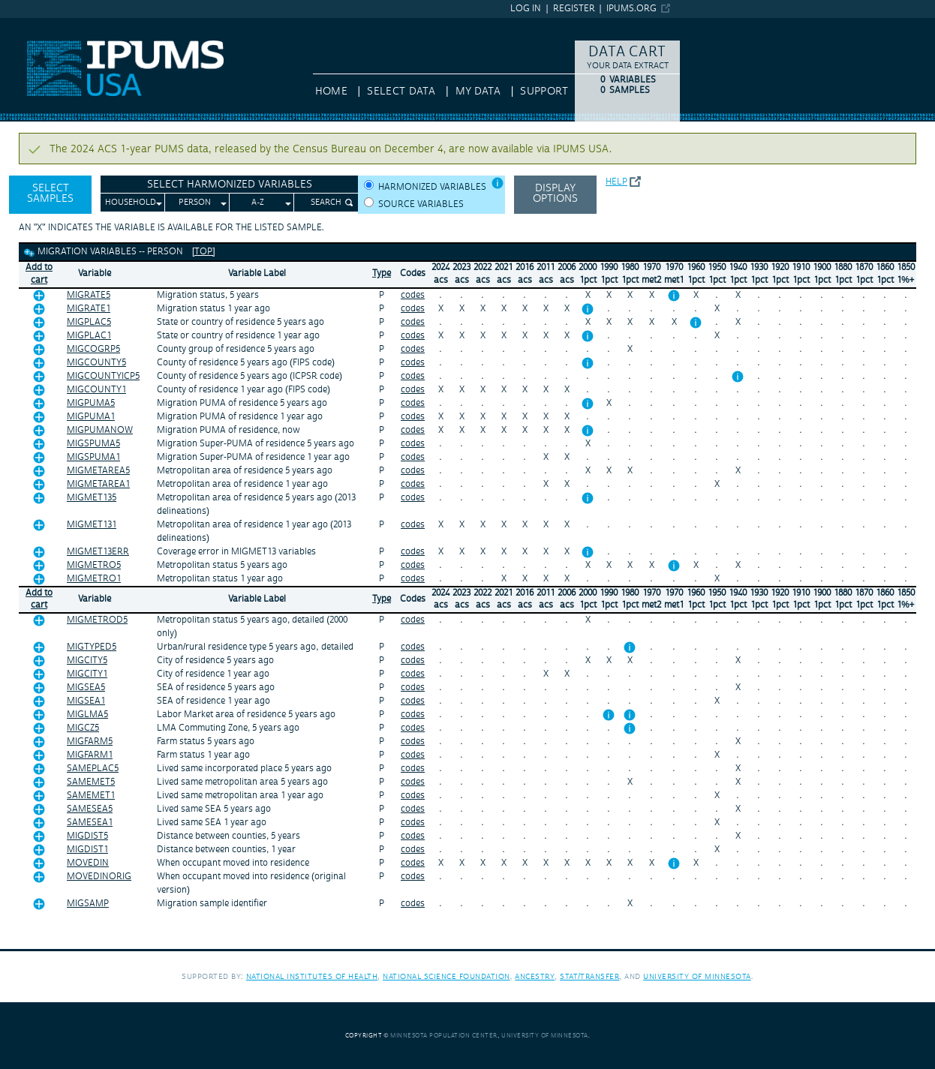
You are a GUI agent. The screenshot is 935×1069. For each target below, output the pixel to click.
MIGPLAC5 (89, 322)
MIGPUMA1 (91, 416)
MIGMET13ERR (98, 551)
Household (130, 202)
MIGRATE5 (88, 295)
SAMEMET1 (91, 795)
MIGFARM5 (90, 741)
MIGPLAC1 (89, 335)
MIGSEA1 (86, 701)
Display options (555, 194)
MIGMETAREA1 (98, 484)
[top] (203, 251)
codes (413, 295)
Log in (525, 8)
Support (543, 91)
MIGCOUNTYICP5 (103, 376)
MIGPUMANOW (100, 430)
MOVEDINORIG (99, 876)
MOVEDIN (88, 863)
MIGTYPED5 (91, 647)
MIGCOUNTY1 (96, 389)
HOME (331, 91)
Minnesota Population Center (444, 1035)
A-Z (257, 202)
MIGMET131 (91, 524)
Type (381, 273)
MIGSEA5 (86, 687)
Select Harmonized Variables (229, 184)
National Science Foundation (446, 976)
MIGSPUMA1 (93, 457)
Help (616, 182)
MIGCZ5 (83, 728)
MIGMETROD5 (97, 620)
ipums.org (631, 8)
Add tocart (39, 274)
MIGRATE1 (88, 308)
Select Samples (50, 194)
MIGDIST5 (87, 836)
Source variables (421, 204)
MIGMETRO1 (94, 578)
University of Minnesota (697, 976)
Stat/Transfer (589, 976)
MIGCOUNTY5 (96, 362)
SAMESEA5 (90, 809)
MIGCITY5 (87, 660)
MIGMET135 (91, 497)
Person (195, 202)
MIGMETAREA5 (98, 470)
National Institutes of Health (312, 976)
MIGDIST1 (87, 849)
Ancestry (535, 976)
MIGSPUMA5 (93, 443)
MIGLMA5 (87, 714)
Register (574, 8)
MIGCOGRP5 (93, 349)
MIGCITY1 (87, 674)
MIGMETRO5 (94, 565)
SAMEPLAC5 (93, 768)
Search (326, 202)
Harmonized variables (432, 187)
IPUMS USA (28, 25)
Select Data (401, 91)
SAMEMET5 (91, 782)
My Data (478, 91)
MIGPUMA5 (91, 403)
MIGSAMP (88, 903)
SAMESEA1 (90, 822)
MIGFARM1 (90, 755)
